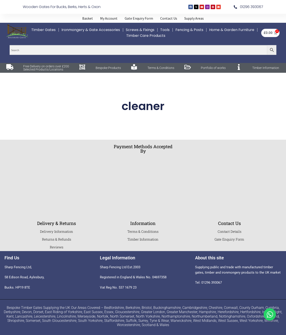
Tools (165, 29)
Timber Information (265, 68)
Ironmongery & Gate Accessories (90, 29)
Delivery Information (56, 231)
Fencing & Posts (189, 29)
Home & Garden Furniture (231, 29)
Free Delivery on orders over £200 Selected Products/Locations (46, 68)
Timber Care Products (145, 35)
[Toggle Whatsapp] (270, 314)
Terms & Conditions (160, 68)
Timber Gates (43, 29)
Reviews (56, 247)
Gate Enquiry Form (229, 239)
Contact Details (229, 231)
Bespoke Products (108, 68)
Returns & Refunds (56, 239)
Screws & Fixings (140, 29)
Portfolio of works (213, 68)
